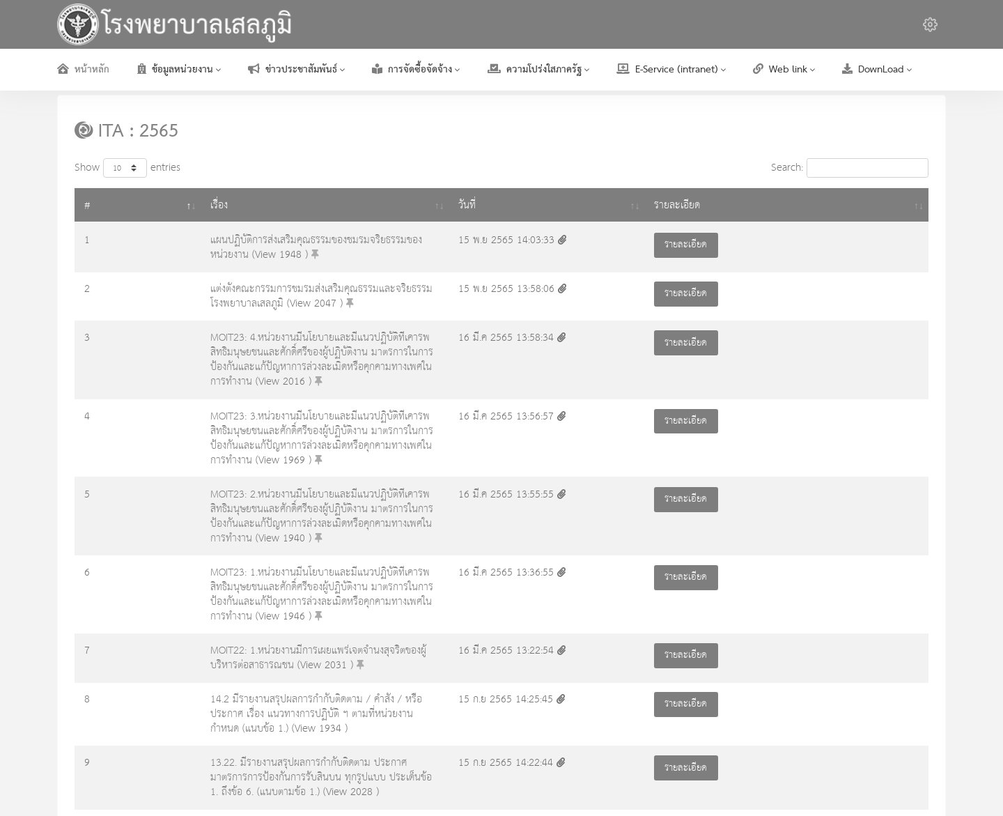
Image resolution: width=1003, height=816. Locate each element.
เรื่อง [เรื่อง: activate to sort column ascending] (130, 205)
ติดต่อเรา (928, 780)
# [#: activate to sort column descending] (87, 205)
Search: (849, 168)
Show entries (127, 168)
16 (876, 714)
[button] (930, 24)
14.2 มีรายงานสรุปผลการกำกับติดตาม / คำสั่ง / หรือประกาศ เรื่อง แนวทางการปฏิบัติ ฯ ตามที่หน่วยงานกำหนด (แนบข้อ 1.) (367, 569)
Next (909, 714)
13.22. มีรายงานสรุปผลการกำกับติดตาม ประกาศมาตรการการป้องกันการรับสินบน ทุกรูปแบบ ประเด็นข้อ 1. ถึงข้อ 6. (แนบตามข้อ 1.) (386, 614)
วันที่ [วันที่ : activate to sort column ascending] (733, 205)
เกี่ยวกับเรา (745, 780)
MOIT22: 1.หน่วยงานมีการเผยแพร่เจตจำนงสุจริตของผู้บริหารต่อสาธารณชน (271, 525)
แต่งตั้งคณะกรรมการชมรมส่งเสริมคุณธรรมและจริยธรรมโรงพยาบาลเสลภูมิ (269, 284)
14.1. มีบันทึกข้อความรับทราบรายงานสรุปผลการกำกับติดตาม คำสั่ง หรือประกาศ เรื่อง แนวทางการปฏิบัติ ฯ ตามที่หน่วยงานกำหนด (381, 663)
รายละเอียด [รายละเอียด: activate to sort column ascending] (876, 205)
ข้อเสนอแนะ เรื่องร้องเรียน (839, 780)
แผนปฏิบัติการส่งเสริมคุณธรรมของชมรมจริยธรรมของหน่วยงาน (246, 240)
